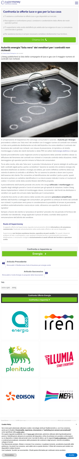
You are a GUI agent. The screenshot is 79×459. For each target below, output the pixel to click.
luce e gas (6, 287)
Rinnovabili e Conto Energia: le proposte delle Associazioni (22, 275)
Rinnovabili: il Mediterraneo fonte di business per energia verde (29, 265)
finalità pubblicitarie (60, 438)
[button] (76, 424)
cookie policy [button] (20, 432)
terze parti (31, 434)
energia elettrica (62, 151)
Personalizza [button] (9, 455)
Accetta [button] (71, 455)
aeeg (14, 287)
